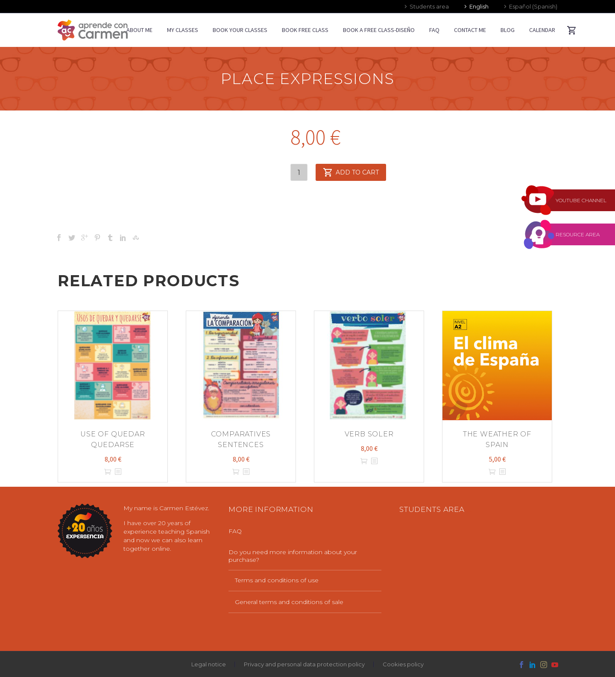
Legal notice (208, 664)
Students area (429, 6)
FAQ (434, 30)
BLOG (508, 30)
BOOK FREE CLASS (305, 30)
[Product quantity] (299, 172)
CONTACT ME (470, 30)
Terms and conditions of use (277, 580)
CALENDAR (542, 30)
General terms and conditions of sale (289, 602)
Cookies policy (403, 664)
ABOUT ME (139, 30)
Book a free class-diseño (379, 30)
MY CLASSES (182, 30)
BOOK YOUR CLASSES (240, 30)
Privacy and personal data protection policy (304, 664)
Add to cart (351, 172)
